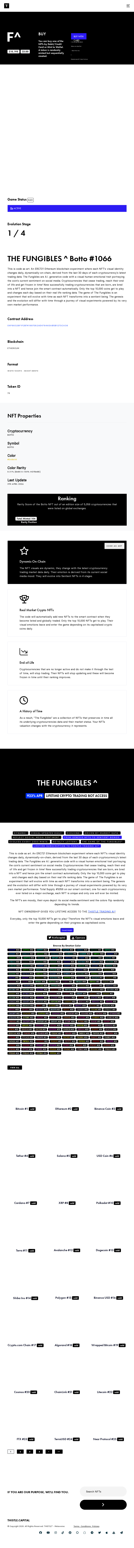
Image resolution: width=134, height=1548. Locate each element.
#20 (28, 962)
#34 (42, 966)
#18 (56, 997)
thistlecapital (57, 937)
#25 (82, 950)
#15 (68, 970)
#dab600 (12, 459)
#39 (42, 958)
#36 (14, 958)
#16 (54, 950)
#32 (109, 950)
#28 (112, 954)
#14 (70, 954)
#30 (83, 966)
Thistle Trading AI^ (102, 911)
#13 (95, 970)
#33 (14, 1001)
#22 (42, 950)
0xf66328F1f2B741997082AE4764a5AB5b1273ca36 (37, 325)
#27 (27, 954)
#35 (14, 993)
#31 (14, 989)
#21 (96, 950)
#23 (68, 950)
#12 (97, 1001)
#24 (28, 950)
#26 (56, 954)
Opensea (78, 937)
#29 (14, 950)
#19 (28, 973)
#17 (68, 973)
